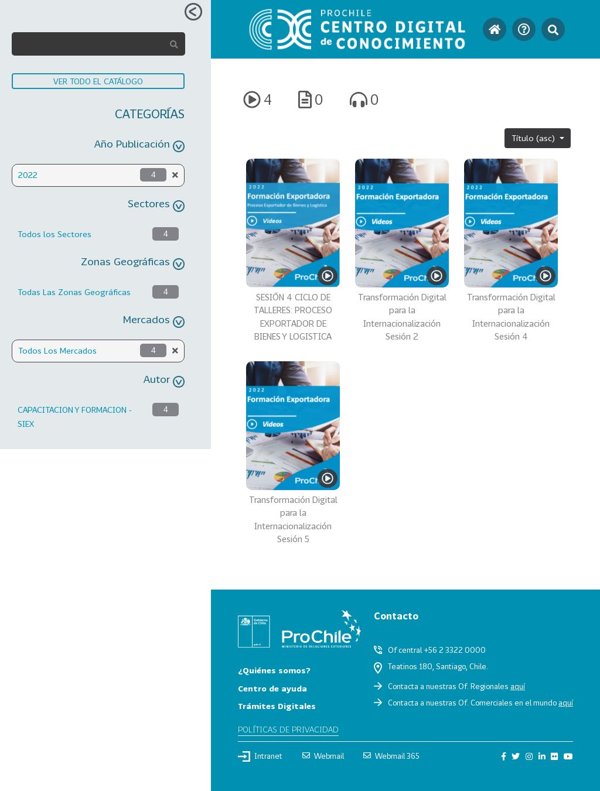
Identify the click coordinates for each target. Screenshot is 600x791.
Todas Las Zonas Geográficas (74, 292)
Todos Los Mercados (57, 350)
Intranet (260, 756)
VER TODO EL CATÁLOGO (98, 81)
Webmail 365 (391, 756)
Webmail (323, 756)
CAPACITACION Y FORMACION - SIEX (75, 417)
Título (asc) (534, 138)
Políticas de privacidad (288, 729)
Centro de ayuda (272, 688)
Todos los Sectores (54, 234)
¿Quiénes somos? (274, 670)
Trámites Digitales (277, 706)
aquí (517, 686)
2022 (28, 175)
